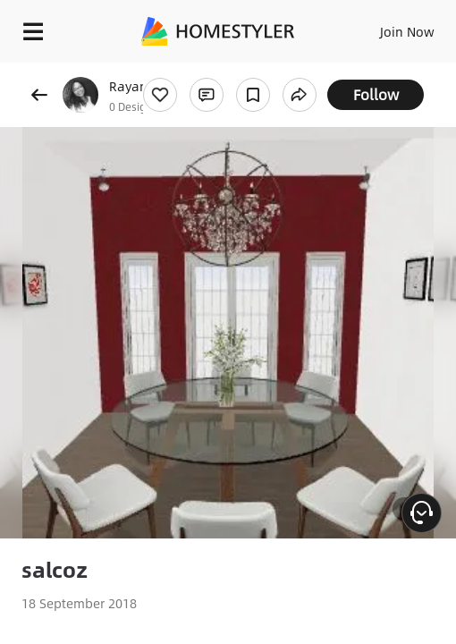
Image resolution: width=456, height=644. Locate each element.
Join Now (407, 31)
